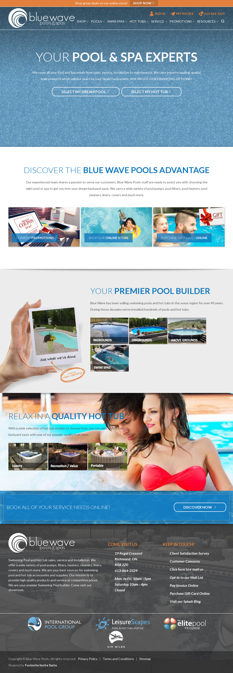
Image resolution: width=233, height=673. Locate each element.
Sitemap (145, 659)
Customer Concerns (185, 561)
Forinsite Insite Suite (41, 665)
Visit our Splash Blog (185, 601)
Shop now (144, 3)
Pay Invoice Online (184, 585)
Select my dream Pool (85, 91)
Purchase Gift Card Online (190, 593)
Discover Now (200, 507)
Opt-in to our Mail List (186, 577)
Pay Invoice (182, 13)
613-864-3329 (212, 13)
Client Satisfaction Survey (189, 553)
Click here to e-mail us (186, 569)
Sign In (157, 13)
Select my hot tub (151, 91)
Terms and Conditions (118, 659)
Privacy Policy (87, 659)
